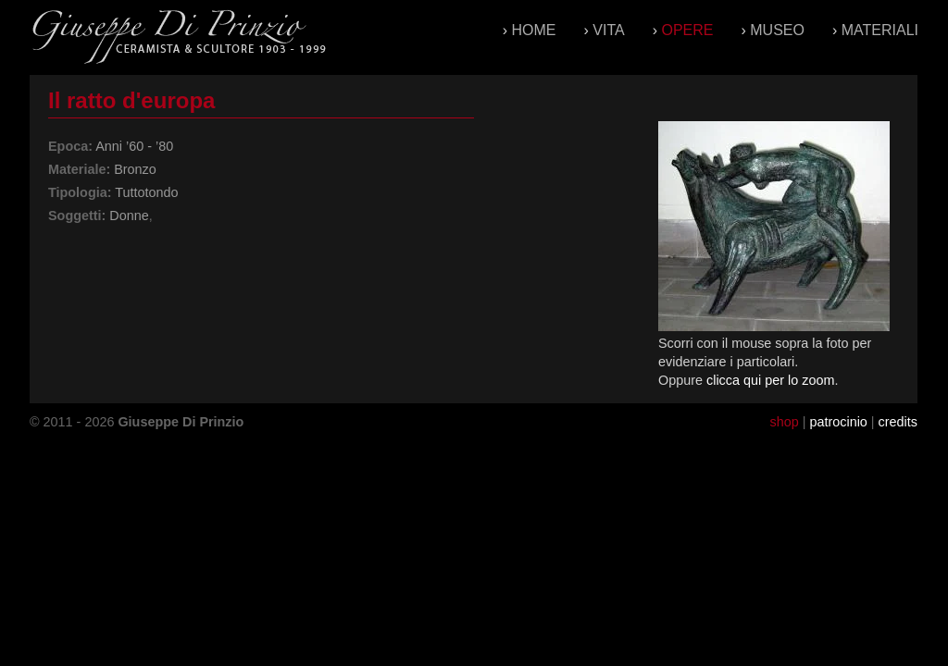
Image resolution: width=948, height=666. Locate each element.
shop (783, 421)
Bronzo (135, 169)
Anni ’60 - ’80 (134, 146)
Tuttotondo (146, 192)
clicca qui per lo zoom (770, 380)
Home (534, 30)
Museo (777, 30)
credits (898, 421)
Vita (608, 30)
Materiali (880, 30)
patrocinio (838, 421)
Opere (687, 30)
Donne (128, 215)
